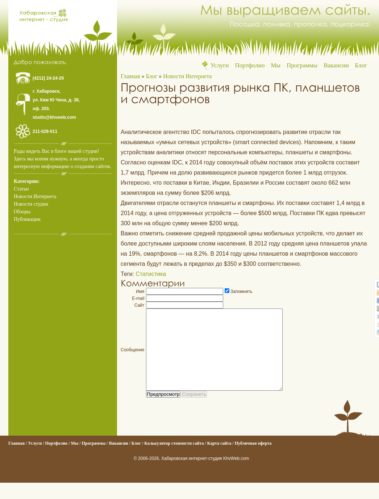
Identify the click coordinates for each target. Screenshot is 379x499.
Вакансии (336, 65)
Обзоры (22, 211)
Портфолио (250, 65)
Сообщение (132, 357)
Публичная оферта (253, 459)
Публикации (27, 219)
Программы (302, 65)
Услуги (220, 65)
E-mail (138, 298)
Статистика (151, 274)
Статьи (21, 189)
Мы (275, 65)
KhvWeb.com (236, 474)
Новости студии (31, 204)
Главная (130, 76)
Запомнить (241, 291)
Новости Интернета (35, 196)
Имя (140, 291)
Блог (361, 65)
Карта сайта (219, 459)
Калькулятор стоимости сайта (174, 459)
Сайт (139, 305)
